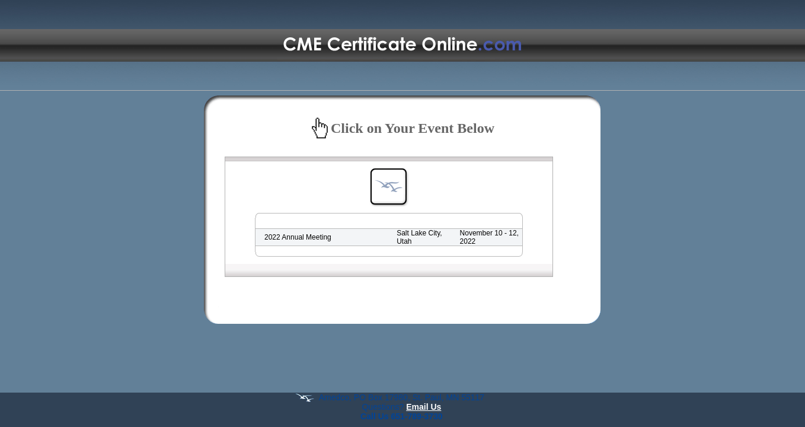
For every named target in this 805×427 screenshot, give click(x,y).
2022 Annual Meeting (297, 237)
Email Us (423, 407)
